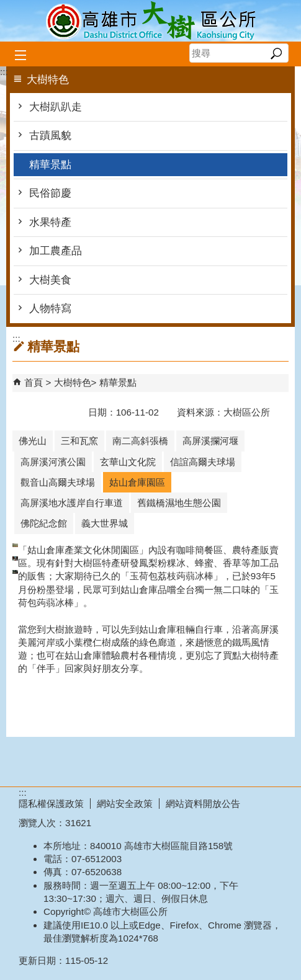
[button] (276, 53)
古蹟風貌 (50, 135)
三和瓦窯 (79, 440)
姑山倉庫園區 (137, 482)
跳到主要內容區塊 (6, 6)
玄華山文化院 (128, 462)
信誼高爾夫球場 (202, 462)
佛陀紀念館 (43, 523)
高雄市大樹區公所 (151, 21)
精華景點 (50, 165)
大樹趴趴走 (55, 107)
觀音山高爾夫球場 (57, 482)
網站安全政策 (125, 803)
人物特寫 (50, 308)
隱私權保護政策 (51, 803)
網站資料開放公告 (203, 803)
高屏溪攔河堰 (210, 440)
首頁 (33, 382)
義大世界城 (104, 523)
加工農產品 (55, 251)
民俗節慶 (50, 193)
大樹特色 (72, 382)
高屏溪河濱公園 (53, 462)
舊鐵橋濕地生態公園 (179, 502)
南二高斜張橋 (140, 440)
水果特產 (50, 222)
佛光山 (33, 440)
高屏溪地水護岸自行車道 (71, 502)
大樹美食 (50, 280)
